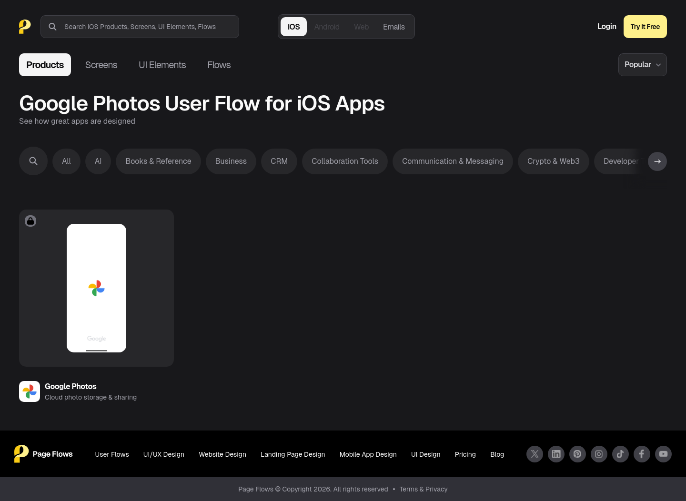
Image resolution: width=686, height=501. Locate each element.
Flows (219, 65)
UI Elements (162, 65)
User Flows (112, 454)
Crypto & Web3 (553, 161)
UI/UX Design (163, 454)
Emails (394, 27)
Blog (497, 454)
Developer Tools (631, 161)
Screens (101, 65)
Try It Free (645, 26)
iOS (294, 27)
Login (606, 26)
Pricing (465, 454)
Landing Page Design (293, 454)
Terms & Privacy (424, 489)
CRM (279, 161)
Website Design (222, 454)
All (66, 161)
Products (45, 65)
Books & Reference (158, 161)
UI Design (426, 454)
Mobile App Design (368, 454)
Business (231, 161)
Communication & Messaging (453, 161)
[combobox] (151, 26)
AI (98, 161)
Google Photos (70, 386)
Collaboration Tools (345, 161)
